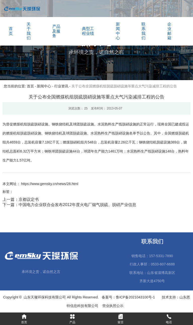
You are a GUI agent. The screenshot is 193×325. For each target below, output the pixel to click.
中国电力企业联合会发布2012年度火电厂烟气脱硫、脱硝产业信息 (77, 205)
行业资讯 (61, 86)
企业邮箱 (169, 31)
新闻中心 (118, 31)
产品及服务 (56, 31)
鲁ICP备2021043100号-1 (136, 297)
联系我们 (143, 31)
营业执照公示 (113, 306)
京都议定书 (29, 199)
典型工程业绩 (88, 31)
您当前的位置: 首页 (19, 86)
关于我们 (29, 31)
